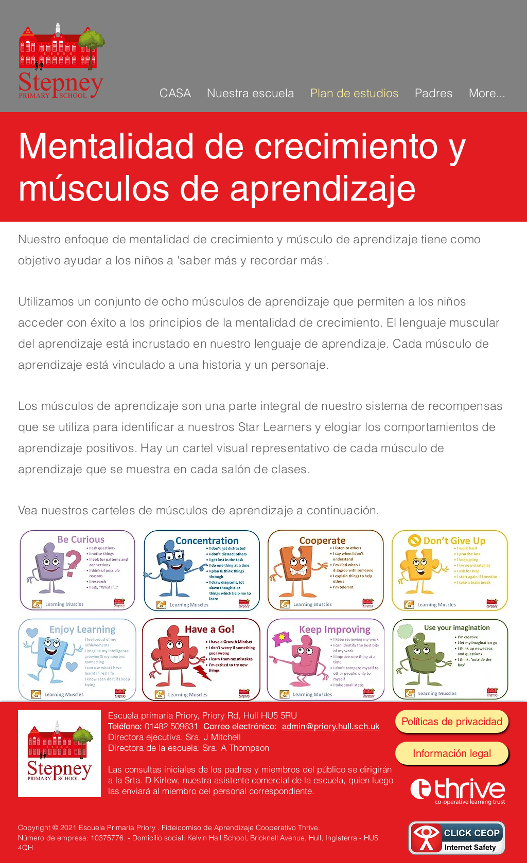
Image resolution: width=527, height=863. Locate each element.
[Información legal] (451, 753)
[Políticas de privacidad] (451, 721)
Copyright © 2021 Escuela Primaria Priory (86, 827)
